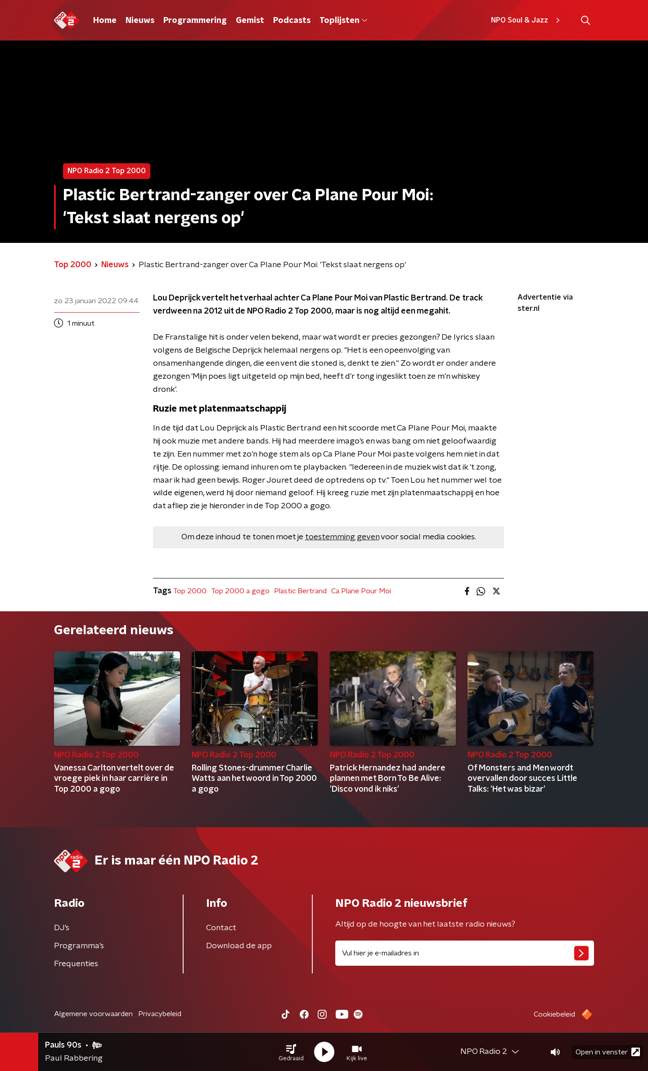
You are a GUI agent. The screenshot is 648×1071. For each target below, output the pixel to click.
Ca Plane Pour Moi (361, 591)
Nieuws (140, 21)
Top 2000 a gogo (240, 591)
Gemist (250, 21)
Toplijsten (343, 21)
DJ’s (61, 928)
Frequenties (76, 964)
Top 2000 (190, 591)
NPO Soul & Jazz (526, 20)
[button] (291, 1052)
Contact (221, 928)
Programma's (79, 946)
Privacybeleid (159, 1013)
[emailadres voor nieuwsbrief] (464, 953)
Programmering (195, 21)
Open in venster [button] (608, 1052)
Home (105, 21)
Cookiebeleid (554, 1014)
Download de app (239, 946)
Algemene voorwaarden (93, 1013)
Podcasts (291, 21)
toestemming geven (342, 537)
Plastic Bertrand (300, 591)
